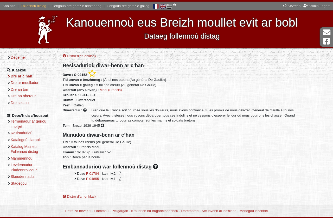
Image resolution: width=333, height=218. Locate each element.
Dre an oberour (23, 96)
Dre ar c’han (21, 76)
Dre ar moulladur (25, 83)
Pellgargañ (120, 211)
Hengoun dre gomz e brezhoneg (76, 6)
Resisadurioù (22, 133)
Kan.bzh (9, 6)
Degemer (18, 57)
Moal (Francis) (111, 90)
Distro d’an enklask (79, 56)
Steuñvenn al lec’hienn (219, 211)
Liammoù (101, 211)
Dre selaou (20, 103)
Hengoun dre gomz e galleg (128, 6)
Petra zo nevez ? (78, 211)
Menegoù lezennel (254, 211)
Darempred (190, 211)
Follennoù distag (33, 6)
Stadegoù (19, 183)
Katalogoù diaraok (26, 140)
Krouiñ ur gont (316, 6)
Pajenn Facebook (326, 41)
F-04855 (92, 179)
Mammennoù (22, 158)
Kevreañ (291, 6)
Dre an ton (19, 89)
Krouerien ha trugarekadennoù (154, 211)
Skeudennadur (23, 176)
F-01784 (92, 173)
